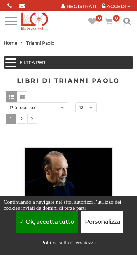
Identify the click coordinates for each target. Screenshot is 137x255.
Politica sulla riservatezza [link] (68, 242)
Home (10, 43)
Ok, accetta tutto (47, 222)
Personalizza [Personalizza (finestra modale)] (102, 222)
